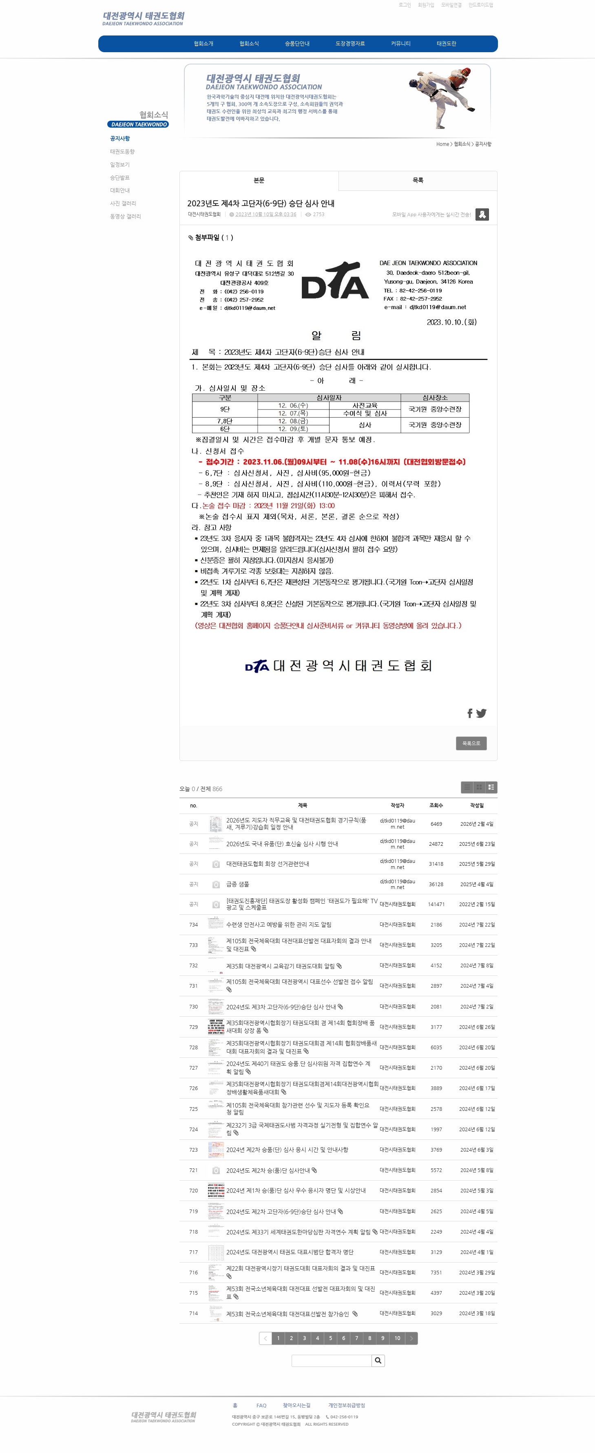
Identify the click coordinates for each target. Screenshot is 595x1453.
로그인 (405, 5)
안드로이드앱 (481, 5)
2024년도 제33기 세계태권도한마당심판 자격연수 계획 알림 (298, 1232)
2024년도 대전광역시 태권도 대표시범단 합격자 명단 (290, 1252)
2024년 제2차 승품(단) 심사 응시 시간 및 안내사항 (287, 1149)
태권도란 (446, 43)
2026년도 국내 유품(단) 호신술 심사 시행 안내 (282, 843)
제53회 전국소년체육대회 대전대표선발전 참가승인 (288, 1314)
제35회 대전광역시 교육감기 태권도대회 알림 (280, 966)
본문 (259, 180)
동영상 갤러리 (125, 216)
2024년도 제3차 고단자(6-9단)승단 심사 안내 (281, 1007)
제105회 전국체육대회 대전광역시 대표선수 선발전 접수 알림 (299, 981)
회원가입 (426, 5)
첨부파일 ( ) (210, 237)
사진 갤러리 (123, 203)
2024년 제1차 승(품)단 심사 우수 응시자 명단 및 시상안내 (296, 1190)
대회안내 (120, 190)
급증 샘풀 (238, 884)
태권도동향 (122, 151)
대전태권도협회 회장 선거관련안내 (267, 863)
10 (397, 1338)
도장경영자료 (350, 43)
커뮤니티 (401, 43)
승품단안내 (297, 43)
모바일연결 (451, 5)
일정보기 (120, 164)
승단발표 (120, 178)
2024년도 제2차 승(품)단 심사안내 (268, 1170)
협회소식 (249, 43)
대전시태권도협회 (204, 214)
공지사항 (120, 138)
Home (442, 144)
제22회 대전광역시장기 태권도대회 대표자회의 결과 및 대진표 (301, 1268)
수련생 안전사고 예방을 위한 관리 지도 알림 (279, 924)
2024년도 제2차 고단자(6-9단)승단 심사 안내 (281, 1211)
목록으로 (471, 743)
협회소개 (203, 43)
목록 (418, 180)
